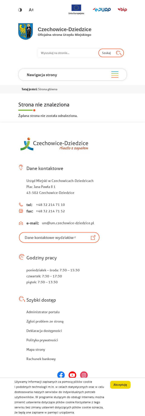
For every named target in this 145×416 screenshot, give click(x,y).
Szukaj (106, 53)
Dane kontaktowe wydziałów (51, 237)
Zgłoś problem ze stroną (44, 321)
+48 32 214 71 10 (50, 204)
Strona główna (47, 89)
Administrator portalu (43, 312)
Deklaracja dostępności (44, 330)
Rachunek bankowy (41, 358)
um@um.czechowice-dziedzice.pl (68, 223)
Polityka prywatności (42, 340)
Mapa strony (35, 349)
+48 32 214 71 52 (50, 211)
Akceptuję (120, 387)
